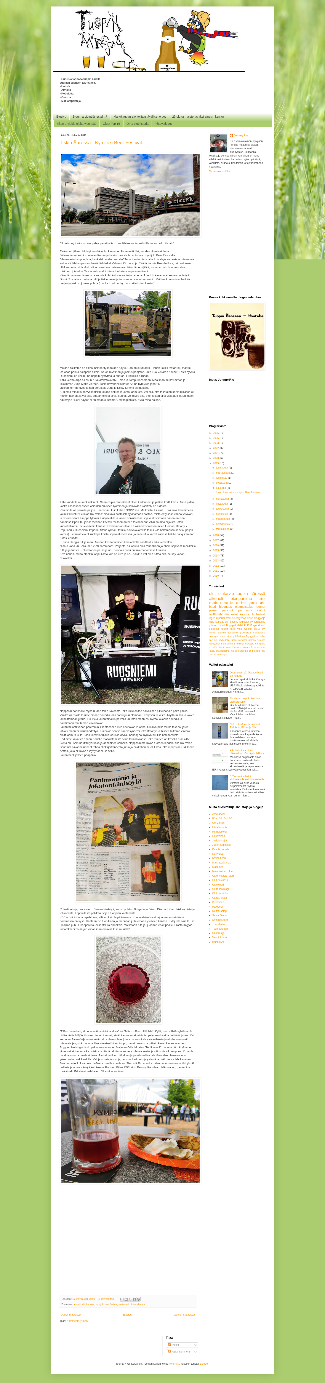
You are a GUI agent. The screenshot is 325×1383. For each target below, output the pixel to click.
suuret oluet (228, 628)
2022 (216, 448)
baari (212, 606)
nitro (211, 654)
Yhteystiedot (163, 123)
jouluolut (244, 621)
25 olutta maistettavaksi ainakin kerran (198, 116)
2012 (216, 565)
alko (262, 599)
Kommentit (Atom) (77, 1320)
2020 (216, 458)
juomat (260, 606)
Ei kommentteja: (106, 1299)
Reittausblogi (219, 911)
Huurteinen (218, 836)
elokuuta (221, 487)
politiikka (214, 628)
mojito (234, 650)
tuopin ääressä (251, 593)
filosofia (234, 621)
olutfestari (123, 1304)
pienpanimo (241, 598)
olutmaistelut (244, 606)
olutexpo (249, 643)
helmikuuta (222, 524)
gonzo (253, 602)
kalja (212, 621)
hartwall (260, 614)
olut (212, 593)
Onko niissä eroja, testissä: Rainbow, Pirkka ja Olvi (245, 726)
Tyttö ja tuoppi (220, 928)
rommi (221, 625)
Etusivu (61, 116)
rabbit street (225, 647)
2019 (216, 463)
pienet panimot (221, 610)
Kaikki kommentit (179, 1351)
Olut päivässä (220, 880)
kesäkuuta (222, 503)
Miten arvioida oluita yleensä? (76, 123)
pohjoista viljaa (220, 654)
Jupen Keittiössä (221, 844)
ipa (240, 610)
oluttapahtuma (137, 1304)
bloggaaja (259, 618)
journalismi (245, 632)
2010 (216, 575)
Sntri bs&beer (220, 919)
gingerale (248, 647)
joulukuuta (222, 467)
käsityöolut (214, 643)
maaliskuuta (223, 518)
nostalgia (213, 636)
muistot (240, 643)
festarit (77, 1304)
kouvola (90, 1304)
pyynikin (213, 647)
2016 (216, 545)
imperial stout (223, 618)
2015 (216, 550)
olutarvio (226, 593)
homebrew (232, 632)
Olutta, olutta (219, 897)
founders (242, 640)
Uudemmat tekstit (71, 1314)
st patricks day (257, 650)
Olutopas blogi (220, 889)
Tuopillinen (218, 924)
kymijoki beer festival (106, 1304)
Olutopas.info (220, 893)
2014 (216, 555)
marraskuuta (223, 472)
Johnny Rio (241, 135)
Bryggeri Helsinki (236, 625)
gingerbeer (259, 647)
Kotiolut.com (219, 858)
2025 (216, 438)
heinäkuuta (222, 498)
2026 (216, 433)
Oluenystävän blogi (223, 875)
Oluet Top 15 (111, 123)
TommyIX (174, 1363)
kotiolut (229, 602)
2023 (216, 442)
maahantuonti (228, 643)
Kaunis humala (220, 849)
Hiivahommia (219, 827)
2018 (216, 535)
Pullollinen (218, 902)
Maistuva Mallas (221, 862)
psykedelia (223, 640)
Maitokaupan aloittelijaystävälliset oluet (140, 116)
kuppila (219, 621)
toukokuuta (222, 508)
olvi (227, 621)
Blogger (204, 1363)
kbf (83, 1304)
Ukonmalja (218, 933)
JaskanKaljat (219, 840)
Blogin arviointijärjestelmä (90, 116)
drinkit (261, 625)
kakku (212, 650)
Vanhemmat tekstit (184, 1314)
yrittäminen (239, 636)
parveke (213, 640)
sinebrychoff (239, 618)
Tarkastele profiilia (219, 171)
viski (239, 628)
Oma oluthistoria (137, 123)
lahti (262, 602)
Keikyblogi (218, 853)
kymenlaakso (257, 621)
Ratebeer (217, 906)
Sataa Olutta (219, 915)
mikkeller (260, 636)
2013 (216, 560)
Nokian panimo (217, 632)
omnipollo (260, 643)
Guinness (237, 647)
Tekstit (173, 1344)
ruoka (234, 640)
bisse (250, 618)
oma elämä (255, 610)
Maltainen (218, 866)
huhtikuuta (222, 513)
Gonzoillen (218, 822)
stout (229, 636)
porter (223, 636)
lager (212, 618)
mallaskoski (259, 632)
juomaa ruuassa (256, 640)
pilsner (213, 625)
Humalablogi (219, 831)
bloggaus (225, 606)
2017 (216, 540)
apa (255, 625)
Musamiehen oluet (223, 871)
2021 (216, 453)
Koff (249, 625)
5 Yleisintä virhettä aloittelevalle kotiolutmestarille (247, 778)
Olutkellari (218, 884)
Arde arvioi (218, 813)
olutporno (243, 650)
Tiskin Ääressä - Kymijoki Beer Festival (101, 142)
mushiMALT (219, 941)
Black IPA (259, 629)
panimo (241, 602)
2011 (216, 570)
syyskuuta (222, 482)
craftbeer (215, 602)
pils (253, 614)
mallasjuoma (222, 650)
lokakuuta (222, 477)
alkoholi (216, 598)
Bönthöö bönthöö (222, 818)
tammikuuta (223, 529)
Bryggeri (250, 636)
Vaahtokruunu (220, 937)
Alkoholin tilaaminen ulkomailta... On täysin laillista (247, 752)
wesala (248, 628)
